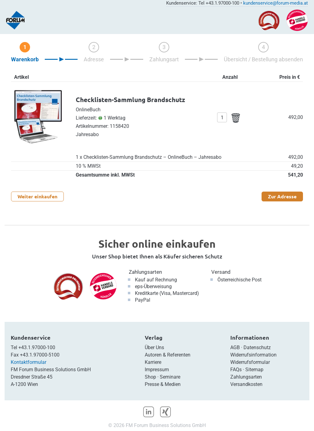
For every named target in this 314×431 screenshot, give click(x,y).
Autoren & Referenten (167, 355)
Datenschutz (257, 347)
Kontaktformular (28, 362)
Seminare (170, 377)
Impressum (157, 369)
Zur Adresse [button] (282, 196)
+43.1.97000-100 (36, 347)
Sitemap (254, 369)
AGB (235, 347)
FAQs (236, 369)
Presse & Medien (163, 384)
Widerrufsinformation (253, 355)
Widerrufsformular (250, 362)
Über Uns (154, 347)
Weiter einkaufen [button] (37, 196)
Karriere (153, 362)
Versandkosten (246, 384)
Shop (150, 377)
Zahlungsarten (145, 272)
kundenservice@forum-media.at (275, 3)
